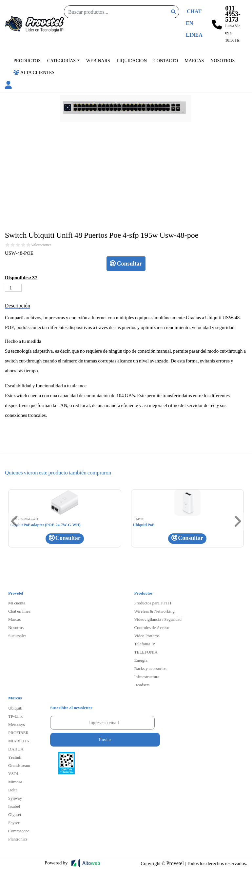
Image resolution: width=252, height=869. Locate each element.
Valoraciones (41, 245)
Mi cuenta (16, 602)
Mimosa (15, 781)
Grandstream (19, 765)
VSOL (13, 773)
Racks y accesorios (150, 668)
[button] (8, 86)
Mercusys (16, 724)
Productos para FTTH (152, 602)
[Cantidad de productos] (13, 288)
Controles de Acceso (151, 627)
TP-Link (15, 716)
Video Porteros (147, 635)
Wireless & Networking (154, 611)
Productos (27, 60)
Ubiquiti (15, 708)
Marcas (194, 60)
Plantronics (18, 838)
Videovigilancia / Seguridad (158, 619)
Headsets (142, 684)
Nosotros (222, 60)
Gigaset (14, 814)
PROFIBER (18, 732)
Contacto (165, 60)
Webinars (98, 60)
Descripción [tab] (17, 305)
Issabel (14, 806)
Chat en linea (19, 611)
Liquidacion (132, 60)
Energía (140, 660)
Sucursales (17, 635)
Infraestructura (147, 676)
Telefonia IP (144, 643)
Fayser (14, 822)
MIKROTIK (18, 740)
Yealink (14, 757)
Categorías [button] (61, 60)
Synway (15, 798)
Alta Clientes (33, 72)
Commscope (18, 830)
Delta (12, 789)
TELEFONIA (146, 652)
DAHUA (16, 748)
